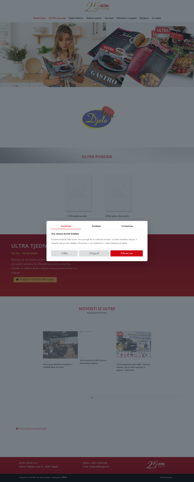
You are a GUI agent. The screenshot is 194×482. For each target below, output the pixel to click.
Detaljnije (96, 226)
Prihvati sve (127, 253)
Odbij (64, 253)
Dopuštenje (66, 226)
